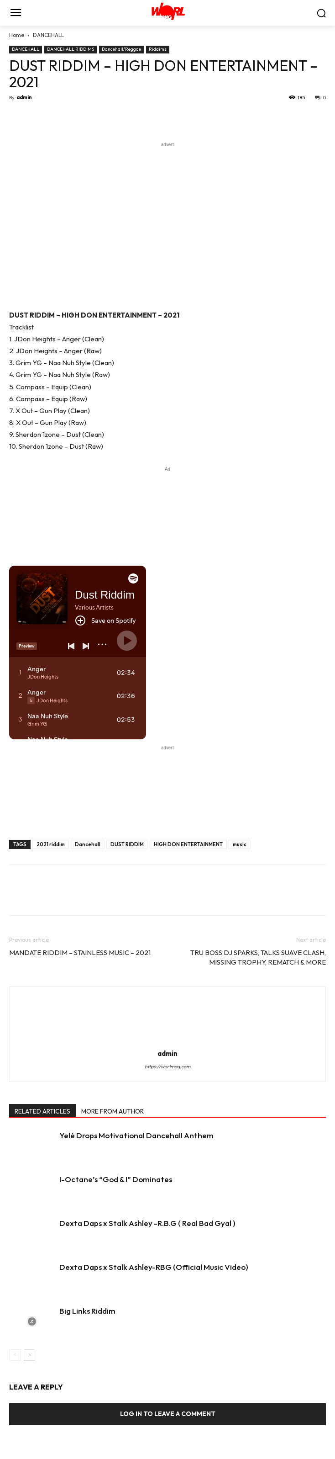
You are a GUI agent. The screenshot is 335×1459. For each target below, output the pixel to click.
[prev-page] (15, 1355)
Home (16, 35)
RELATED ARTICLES (42, 1111)
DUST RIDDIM (127, 844)
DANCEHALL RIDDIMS (70, 49)
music (239, 844)
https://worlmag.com (167, 1066)
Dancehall (87, 844)
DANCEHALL (48, 35)
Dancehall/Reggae (121, 49)
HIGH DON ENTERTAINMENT (188, 844)
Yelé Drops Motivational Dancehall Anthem (136, 1135)
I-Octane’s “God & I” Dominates (115, 1179)
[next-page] (29, 1355)
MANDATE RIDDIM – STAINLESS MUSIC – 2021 (80, 952)
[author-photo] (167, 1040)
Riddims (158, 49)
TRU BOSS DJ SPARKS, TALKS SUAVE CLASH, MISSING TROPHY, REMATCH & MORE (258, 957)
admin (24, 97)
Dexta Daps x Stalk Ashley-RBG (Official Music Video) (153, 1267)
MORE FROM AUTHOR (112, 1111)
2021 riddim (51, 844)
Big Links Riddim (87, 1311)
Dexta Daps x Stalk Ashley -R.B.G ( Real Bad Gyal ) (147, 1223)
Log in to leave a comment (167, 1414)
